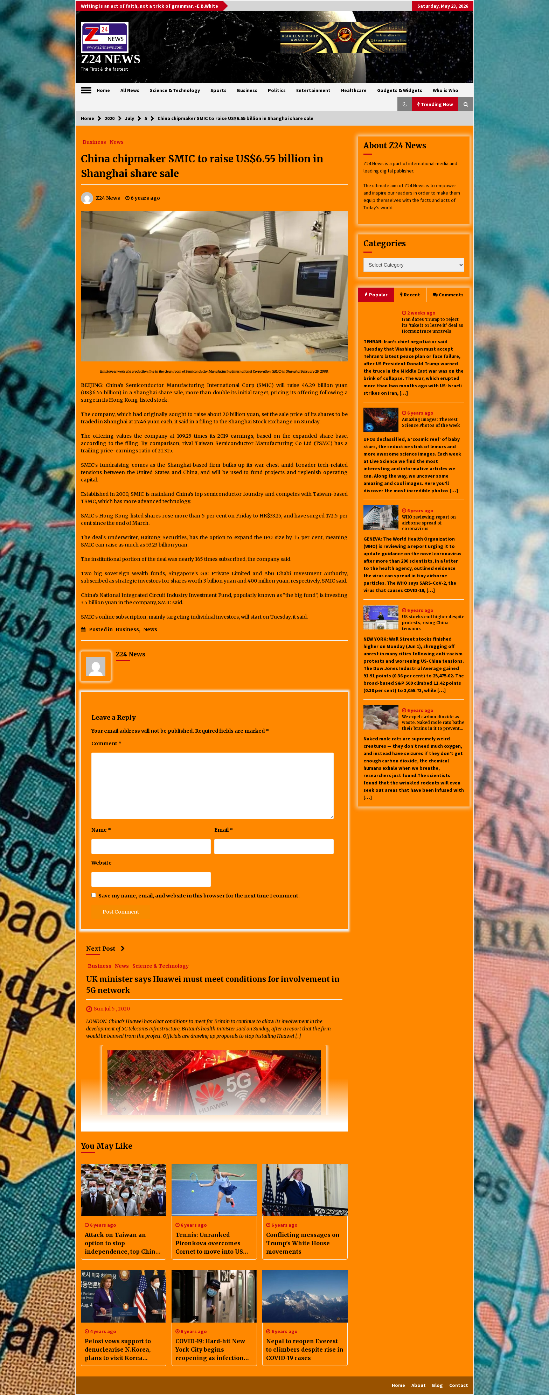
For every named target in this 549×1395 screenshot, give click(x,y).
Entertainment (313, 90)
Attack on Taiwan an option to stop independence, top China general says (122, 1243)
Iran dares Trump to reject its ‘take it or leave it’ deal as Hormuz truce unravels (432, 325)
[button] (404, 104)
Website (101, 863)
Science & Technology (175, 90)
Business (247, 90)
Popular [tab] (376, 294)
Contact (458, 1385)
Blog (437, 1385)
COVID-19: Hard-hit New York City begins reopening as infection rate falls (210, 1350)
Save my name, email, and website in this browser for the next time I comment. (199, 896)
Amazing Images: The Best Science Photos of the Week (431, 422)
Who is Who (445, 90)
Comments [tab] (448, 294)
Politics (277, 90)
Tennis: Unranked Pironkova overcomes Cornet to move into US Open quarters (209, 1243)
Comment (106, 743)
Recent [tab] (410, 294)
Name (101, 830)
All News (129, 90)
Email (223, 830)
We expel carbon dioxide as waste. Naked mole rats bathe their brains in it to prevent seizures (433, 723)
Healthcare (354, 90)
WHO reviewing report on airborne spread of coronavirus (429, 523)
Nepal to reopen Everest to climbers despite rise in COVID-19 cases (304, 1349)
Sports (218, 90)
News (117, 142)
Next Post (105, 948)
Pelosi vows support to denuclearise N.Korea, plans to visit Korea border (118, 1350)
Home (103, 90)
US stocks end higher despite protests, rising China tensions (433, 622)
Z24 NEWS (110, 59)
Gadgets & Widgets (399, 90)
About (418, 1385)
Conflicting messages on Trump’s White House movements (303, 1243)
